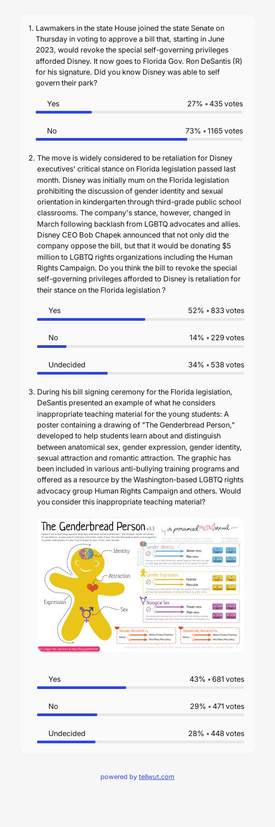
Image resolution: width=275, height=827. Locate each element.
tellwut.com (157, 776)
